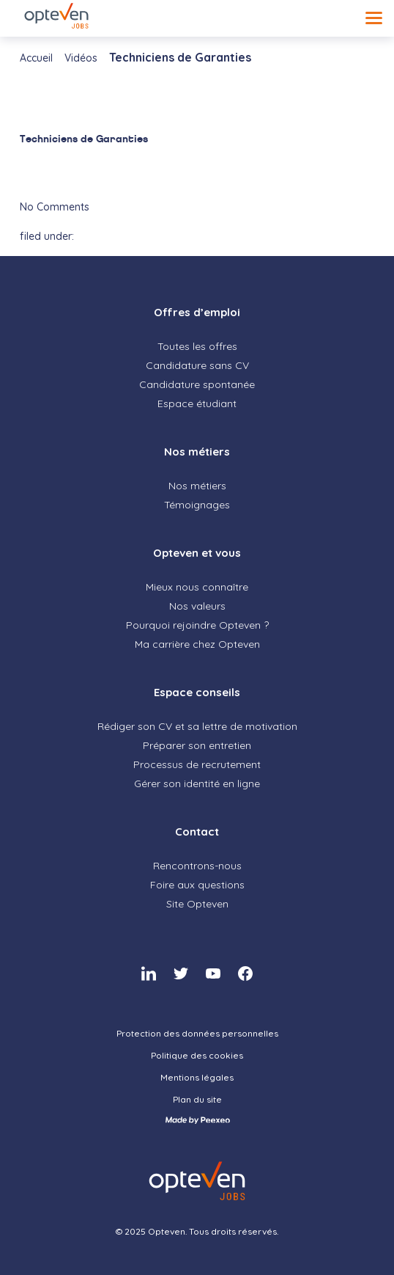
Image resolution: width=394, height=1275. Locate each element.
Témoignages (197, 504)
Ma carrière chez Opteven (197, 644)
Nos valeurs (197, 606)
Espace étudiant (197, 403)
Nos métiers (197, 452)
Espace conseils (197, 692)
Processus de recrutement (197, 764)
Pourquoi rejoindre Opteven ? (197, 625)
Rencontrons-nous (197, 865)
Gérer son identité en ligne (197, 783)
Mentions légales (197, 1077)
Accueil (36, 58)
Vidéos (80, 58)
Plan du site (197, 1099)
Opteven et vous (197, 553)
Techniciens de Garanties (84, 139)
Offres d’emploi (197, 312)
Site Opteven (197, 903)
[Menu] (373, 18)
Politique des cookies (197, 1055)
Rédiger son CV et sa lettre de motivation (197, 726)
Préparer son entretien (197, 745)
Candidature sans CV (197, 365)
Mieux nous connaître (197, 586)
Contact (197, 832)
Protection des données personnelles (197, 1033)
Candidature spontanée (197, 384)
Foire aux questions (197, 884)
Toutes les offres (197, 346)
